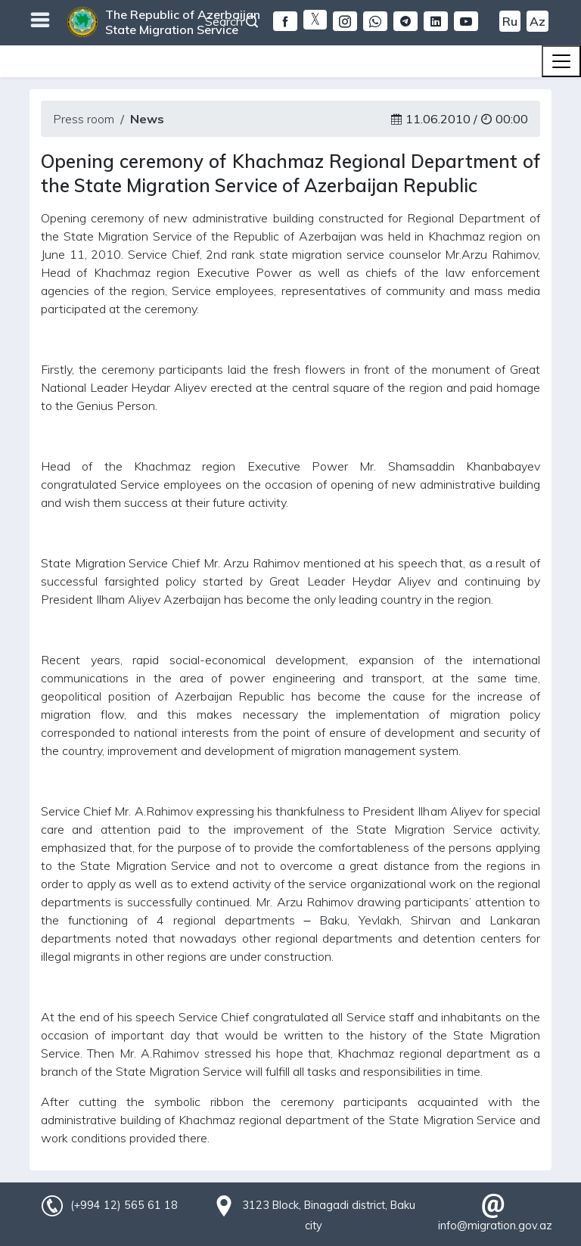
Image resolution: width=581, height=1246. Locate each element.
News (147, 118)
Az (537, 21)
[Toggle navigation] (561, 61)
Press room (83, 118)
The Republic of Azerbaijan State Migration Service (182, 22)
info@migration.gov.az (495, 1225)
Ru (509, 21)
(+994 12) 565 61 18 (124, 1205)
